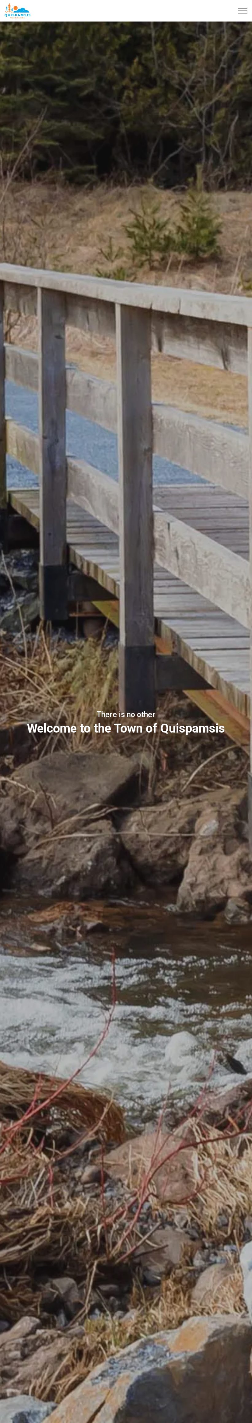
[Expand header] (243, 11)
